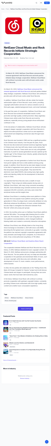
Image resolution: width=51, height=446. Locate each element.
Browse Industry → (25, 378)
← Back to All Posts (25, 309)
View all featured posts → (10, 360)
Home (2, 9)
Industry (7, 43)
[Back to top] (46, 441)
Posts (7, 9)
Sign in (46, 2)
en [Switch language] (41, 2)
